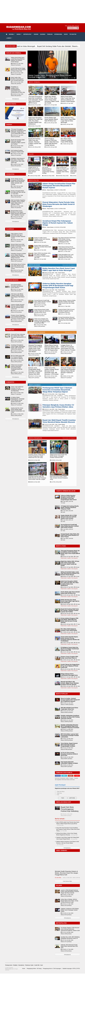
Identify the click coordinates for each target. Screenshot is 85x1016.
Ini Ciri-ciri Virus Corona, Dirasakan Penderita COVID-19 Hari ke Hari (69, 754)
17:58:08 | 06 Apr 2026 (67, 143)
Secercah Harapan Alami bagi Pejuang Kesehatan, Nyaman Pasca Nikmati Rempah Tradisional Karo (68, 371)
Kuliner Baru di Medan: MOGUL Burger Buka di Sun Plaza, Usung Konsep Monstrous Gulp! (69, 901)
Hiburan (36, 34)
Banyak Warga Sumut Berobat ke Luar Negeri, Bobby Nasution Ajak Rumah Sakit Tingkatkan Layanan (18, 213)
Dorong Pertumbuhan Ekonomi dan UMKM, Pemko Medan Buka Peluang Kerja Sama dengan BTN (66, 319)
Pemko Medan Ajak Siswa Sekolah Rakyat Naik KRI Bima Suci (51, 119)
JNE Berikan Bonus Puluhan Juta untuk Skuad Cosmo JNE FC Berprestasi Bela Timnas (18, 266)
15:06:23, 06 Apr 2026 (48, 175)
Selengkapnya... (67, 847)
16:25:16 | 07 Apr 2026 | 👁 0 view (70, 556)
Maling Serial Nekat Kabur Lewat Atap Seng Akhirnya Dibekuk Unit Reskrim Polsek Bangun (17, 59)
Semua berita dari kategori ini (69, 180)
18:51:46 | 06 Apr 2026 (34, 147)
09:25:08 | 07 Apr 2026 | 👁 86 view (70, 587)
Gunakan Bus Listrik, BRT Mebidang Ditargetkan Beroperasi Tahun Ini (70, 937)
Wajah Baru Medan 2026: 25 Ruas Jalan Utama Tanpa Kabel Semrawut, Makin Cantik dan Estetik (52, 100)
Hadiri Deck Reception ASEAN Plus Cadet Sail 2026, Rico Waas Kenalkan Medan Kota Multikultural (35, 121)
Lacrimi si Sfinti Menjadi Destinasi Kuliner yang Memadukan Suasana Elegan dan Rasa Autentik (70, 891)
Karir (41, 965)
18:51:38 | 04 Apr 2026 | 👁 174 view (70, 669)
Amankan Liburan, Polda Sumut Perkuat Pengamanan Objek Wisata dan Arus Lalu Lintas (36, 456)
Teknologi (49, 34)
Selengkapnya (15, 98)
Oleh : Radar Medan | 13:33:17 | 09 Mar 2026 (53, 208)
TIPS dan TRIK (72, 34)
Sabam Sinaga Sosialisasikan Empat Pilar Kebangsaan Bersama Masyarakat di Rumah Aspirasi (58, 186)
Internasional (58, 34)
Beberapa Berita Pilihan (70, 332)
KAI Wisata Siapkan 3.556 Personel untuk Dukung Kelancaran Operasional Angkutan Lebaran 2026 (70, 929)
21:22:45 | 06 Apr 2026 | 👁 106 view (70, 595)
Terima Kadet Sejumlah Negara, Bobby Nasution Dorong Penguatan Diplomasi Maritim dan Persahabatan (70, 639)
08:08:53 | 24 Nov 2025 (34, 482)
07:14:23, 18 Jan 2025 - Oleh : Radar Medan (53, 424)
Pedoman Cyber (29, 965)
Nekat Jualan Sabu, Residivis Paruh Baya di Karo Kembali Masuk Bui (49, 76)
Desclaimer (21, 965)
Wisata (66, 34)
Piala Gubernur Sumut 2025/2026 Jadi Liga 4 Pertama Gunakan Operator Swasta (18, 235)
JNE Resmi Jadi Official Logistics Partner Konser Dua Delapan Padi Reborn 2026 (17, 296)
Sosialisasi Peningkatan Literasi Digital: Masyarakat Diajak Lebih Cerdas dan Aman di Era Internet (18, 347)
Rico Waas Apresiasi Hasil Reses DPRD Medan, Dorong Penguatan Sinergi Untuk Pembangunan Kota (66, 240)
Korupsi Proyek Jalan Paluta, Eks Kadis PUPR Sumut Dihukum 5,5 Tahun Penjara (70, 535)
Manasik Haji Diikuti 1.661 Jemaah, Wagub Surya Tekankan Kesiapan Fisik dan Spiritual (70, 683)
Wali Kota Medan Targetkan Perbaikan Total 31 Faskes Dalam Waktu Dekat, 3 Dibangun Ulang (18, 202)
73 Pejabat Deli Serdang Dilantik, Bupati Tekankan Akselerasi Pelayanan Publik (70, 507)
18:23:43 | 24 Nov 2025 (34, 460)
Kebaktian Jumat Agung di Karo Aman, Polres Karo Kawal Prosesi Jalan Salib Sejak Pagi (17, 160)
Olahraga (42, 34)
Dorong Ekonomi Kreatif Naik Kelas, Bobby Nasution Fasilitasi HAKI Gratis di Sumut (42, 302)
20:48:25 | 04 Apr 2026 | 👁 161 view (70, 686)
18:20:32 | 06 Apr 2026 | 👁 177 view (70, 624)
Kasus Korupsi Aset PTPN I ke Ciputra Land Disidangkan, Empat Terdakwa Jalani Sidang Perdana (62, 170)
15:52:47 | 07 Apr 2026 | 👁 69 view (70, 567)
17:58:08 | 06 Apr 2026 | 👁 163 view (70, 632)
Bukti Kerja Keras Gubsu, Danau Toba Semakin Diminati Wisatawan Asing (59, 478)
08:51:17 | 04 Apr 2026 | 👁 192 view (70, 677)
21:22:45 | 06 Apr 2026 (51, 122)
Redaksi (15, 965)
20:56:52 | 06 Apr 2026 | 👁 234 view (70, 604)
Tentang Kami (8, 965)
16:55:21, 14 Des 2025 (64, 251)
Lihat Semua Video (67, 881)
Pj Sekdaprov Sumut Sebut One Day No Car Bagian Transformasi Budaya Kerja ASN (70, 649)
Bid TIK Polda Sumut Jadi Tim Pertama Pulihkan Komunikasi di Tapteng (17, 357)
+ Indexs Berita (72, 82)
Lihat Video (58, 877)
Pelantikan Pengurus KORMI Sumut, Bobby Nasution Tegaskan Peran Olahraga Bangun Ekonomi (18, 255)
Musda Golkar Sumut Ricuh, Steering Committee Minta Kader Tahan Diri (42, 247)
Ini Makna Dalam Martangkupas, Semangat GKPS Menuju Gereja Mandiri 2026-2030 (17, 399)
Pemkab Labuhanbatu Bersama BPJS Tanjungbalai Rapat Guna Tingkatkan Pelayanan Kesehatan (70, 726)
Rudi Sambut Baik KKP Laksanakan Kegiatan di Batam (69, 762)
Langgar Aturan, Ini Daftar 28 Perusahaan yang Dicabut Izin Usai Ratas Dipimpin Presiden (34, 170)
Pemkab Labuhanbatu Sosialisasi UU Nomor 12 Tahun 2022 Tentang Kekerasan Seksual (70, 717)
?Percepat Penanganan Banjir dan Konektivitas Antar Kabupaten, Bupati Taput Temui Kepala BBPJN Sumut (35, 100)
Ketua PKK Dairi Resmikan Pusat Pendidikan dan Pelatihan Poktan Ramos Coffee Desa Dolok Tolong (68, 829)
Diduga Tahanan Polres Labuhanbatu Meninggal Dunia (69, 674)
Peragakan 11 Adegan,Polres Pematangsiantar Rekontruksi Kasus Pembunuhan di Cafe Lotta (18, 89)
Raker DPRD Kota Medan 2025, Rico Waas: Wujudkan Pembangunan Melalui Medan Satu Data (42, 255)
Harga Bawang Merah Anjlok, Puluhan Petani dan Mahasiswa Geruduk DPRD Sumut (42, 311)
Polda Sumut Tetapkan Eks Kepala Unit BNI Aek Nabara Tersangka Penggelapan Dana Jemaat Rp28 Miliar (42, 321)
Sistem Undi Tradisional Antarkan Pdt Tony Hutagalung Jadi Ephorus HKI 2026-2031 (17, 389)
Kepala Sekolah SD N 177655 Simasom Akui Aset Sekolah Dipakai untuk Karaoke (69, 517)
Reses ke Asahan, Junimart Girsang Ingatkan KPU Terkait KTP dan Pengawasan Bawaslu (70, 700)
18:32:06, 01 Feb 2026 (40, 250)
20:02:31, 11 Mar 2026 (64, 314)
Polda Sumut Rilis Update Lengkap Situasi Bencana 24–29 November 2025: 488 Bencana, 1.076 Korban (52, 371)
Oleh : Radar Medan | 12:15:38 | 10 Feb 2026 (53, 227)
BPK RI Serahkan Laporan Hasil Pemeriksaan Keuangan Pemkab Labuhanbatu (70, 735)
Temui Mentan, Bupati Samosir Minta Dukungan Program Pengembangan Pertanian (69, 745)
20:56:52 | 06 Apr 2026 (67, 124)
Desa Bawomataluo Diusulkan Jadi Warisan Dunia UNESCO (17, 286)
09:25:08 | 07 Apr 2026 (34, 126)
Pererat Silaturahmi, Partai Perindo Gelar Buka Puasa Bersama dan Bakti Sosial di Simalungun (58, 204)
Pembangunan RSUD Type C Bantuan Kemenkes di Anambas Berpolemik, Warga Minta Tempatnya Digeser (57, 390)
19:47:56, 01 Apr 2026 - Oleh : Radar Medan (53, 289)
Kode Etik (36, 965)
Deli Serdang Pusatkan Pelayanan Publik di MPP (17, 151)
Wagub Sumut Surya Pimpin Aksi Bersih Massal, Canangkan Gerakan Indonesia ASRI (58, 456)
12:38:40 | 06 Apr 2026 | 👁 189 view (70, 659)
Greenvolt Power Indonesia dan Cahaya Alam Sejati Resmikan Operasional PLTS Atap (18, 336)
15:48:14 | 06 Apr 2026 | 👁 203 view (70, 642)
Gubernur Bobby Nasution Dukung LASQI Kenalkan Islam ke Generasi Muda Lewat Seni (17, 306)
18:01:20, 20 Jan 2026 (40, 259)
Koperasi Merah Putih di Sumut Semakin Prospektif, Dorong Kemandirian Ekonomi (66, 311)
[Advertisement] (42, 11)
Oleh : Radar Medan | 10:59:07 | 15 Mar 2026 (53, 190)
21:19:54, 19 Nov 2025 (64, 259)
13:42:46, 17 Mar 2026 (64, 306)
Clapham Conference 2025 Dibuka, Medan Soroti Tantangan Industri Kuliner (70, 910)
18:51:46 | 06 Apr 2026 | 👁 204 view (70, 613)
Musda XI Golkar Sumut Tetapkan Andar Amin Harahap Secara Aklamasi (42, 239)
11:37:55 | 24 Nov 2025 (56, 482)
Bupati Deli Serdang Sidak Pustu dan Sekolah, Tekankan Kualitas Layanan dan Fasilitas (34, 142)
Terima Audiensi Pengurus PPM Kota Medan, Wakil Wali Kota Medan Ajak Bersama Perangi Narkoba (52, 142)
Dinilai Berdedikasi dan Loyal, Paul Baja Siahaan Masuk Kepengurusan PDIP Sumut (66, 256)
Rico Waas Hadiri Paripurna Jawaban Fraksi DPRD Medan (67, 140)
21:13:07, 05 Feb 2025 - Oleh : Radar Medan (53, 394)
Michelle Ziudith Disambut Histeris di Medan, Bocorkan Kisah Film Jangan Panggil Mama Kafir (66, 873)
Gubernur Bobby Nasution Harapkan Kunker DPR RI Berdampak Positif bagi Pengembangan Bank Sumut (57, 285)
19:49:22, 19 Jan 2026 (64, 243)
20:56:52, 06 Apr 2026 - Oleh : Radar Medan (53, 272)
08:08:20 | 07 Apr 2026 (67, 103)
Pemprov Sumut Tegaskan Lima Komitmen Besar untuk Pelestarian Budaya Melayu (18, 317)
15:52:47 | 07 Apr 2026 (51, 104)
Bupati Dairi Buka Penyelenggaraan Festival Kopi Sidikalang (69, 809)
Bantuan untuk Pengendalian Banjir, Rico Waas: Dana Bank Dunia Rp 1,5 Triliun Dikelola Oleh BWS (35, 371)
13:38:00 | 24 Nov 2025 (56, 460)
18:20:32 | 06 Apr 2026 (51, 147)
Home (23, 968)
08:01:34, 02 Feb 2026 (40, 242)
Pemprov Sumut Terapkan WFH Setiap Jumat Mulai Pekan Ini (69, 657)
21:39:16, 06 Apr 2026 (34, 175)
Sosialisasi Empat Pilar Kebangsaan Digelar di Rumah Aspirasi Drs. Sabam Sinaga (57, 223)
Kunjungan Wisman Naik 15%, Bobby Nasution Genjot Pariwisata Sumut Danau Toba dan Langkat (37, 478)
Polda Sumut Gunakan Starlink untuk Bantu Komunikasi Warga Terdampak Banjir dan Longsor (17, 367)
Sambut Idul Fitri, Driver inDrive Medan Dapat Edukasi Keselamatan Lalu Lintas (18, 410)
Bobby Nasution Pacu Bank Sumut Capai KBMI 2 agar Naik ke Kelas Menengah (70, 601)
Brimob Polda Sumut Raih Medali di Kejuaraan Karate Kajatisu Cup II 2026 (18, 246)
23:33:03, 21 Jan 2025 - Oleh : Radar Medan (53, 409)
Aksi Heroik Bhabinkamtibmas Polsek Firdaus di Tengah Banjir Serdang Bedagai (48, 170)
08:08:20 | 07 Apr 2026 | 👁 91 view (70, 576)
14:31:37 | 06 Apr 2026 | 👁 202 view (70, 652)
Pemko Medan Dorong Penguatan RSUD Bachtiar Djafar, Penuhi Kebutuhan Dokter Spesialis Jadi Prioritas (18, 181)
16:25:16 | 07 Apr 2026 (34, 104)
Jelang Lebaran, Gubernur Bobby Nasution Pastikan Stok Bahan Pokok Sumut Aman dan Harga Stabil (67, 302)
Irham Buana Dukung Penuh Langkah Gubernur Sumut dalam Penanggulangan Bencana (66, 248)
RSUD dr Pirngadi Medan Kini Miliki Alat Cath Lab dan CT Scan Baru (18, 192)
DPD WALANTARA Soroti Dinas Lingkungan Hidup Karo (69, 708)
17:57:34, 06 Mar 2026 (64, 323)
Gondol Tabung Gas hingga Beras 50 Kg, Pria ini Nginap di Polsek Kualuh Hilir (18, 70)
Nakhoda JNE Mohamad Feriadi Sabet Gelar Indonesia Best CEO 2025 (69, 946)
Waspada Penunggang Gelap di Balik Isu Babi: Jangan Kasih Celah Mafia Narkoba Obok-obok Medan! (35, 348)
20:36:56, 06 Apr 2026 (62, 175)
